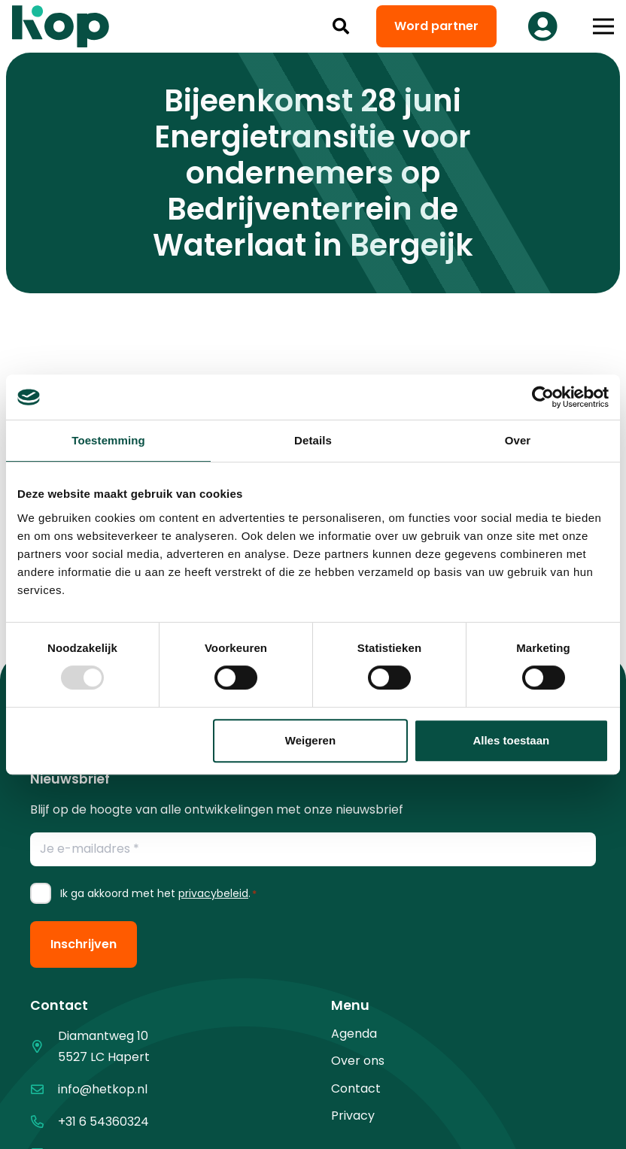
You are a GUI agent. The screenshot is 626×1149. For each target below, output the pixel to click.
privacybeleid (213, 893)
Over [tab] (518, 440)
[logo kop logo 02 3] (61, 26)
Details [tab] (313, 440)
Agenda (354, 1033)
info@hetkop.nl (102, 1089)
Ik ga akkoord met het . (158, 893)
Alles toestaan (511, 740)
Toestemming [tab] (108, 440)
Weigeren (310, 740)
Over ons (357, 1060)
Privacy (353, 1115)
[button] (341, 26)
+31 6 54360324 (103, 1121)
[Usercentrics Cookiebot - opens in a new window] (543, 397)
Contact (356, 1088)
